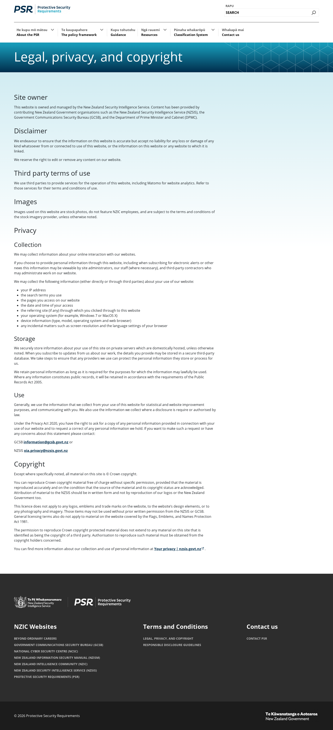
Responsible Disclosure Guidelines (172, 645)
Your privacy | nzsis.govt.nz (179, 548)
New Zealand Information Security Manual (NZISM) (57, 658)
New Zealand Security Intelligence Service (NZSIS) (55, 670)
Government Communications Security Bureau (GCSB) (58, 645)
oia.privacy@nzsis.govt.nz (46, 450)
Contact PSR (257, 638)
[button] (52, 29)
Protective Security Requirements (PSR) (46, 677)
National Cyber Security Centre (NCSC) (46, 651)
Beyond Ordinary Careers (35, 638)
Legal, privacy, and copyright (168, 638)
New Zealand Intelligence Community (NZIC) (50, 664)
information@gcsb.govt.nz (46, 442)
